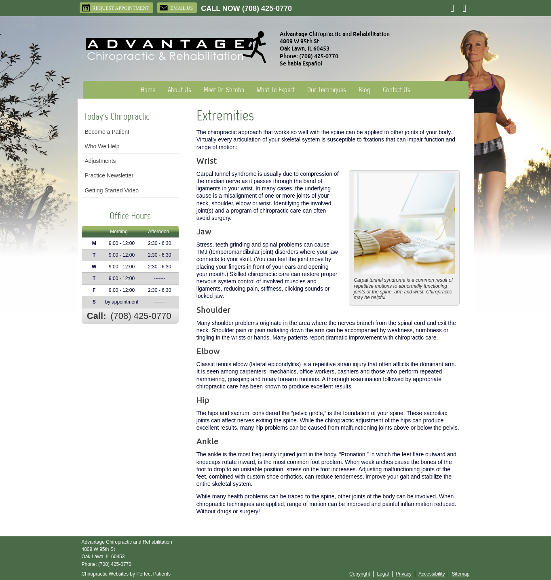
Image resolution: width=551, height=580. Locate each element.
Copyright (359, 574)
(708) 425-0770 (267, 8)
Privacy (404, 574)
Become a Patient (107, 132)
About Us (179, 89)
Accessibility (431, 574)
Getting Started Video (112, 190)
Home (148, 89)
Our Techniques (326, 89)
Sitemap (460, 574)
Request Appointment (116, 7)
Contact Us (396, 89)
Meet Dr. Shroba (224, 89)
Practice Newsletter (109, 175)
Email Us (176, 7)
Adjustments (100, 161)
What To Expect (276, 89)
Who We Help (102, 146)
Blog (364, 89)
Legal (382, 574)
